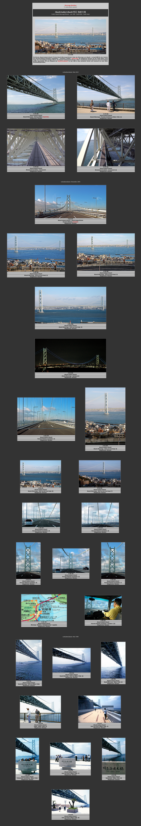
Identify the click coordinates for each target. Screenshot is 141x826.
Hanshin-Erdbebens (63, 61)
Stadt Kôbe (75, 58)
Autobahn (75, 222)
